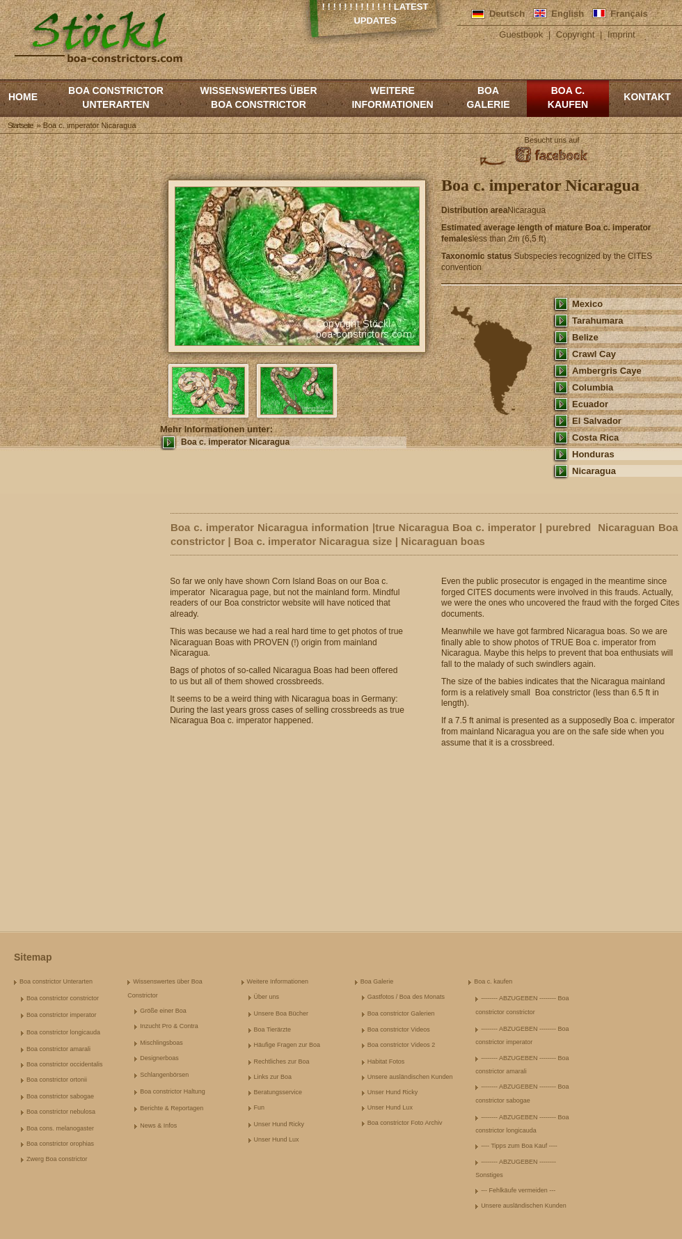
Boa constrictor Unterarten (116, 97)
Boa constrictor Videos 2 (401, 1044)
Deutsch (507, 13)
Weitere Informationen (392, 97)
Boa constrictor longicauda (63, 1032)
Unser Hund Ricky (279, 1124)
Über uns (267, 996)
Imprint (621, 34)
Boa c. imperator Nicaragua (235, 442)
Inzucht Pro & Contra (169, 1026)
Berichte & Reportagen (171, 1108)
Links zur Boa (273, 1076)
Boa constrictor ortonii (56, 1079)
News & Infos (158, 1125)
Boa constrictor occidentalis (64, 1064)
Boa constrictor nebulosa (60, 1111)
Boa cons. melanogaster (60, 1128)
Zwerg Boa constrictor (57, 1158)
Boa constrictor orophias (60, 1143)
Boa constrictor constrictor (62, 998)
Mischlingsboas (161, 1042)
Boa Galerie (487, 97)
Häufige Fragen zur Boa (287, 1044)
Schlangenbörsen (164, 1074)
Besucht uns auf (552, 140)
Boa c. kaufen (568, 97)
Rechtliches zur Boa (282, 1061)
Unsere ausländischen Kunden (410, 1076)
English (567, 13)
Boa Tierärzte (273, 1029)
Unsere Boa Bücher (281, 1013)
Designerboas (159, 1058)
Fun (259, 1107)
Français (628, 13)
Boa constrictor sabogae (60, 1096)
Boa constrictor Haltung (172, 1091)
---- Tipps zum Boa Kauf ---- (519, 1145)
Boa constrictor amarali (58, 1048)
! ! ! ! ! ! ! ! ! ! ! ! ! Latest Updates (375, 13)
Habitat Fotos (386, 1061)
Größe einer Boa (163, 1010)
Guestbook (521, 34)
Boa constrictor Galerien (401, 1013)
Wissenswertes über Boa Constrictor (258, 97)
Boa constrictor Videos (398, 1029)
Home (23, 96)
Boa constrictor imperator (61, 1014)
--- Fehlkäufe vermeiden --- (518, 1190)
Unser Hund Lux (276, 1139)
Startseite (20, 125)
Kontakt (647, 96)
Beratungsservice (278, 1092)
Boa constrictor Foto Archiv (405, 1122)
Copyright (575, 34)
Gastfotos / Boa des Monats (406, 996)
